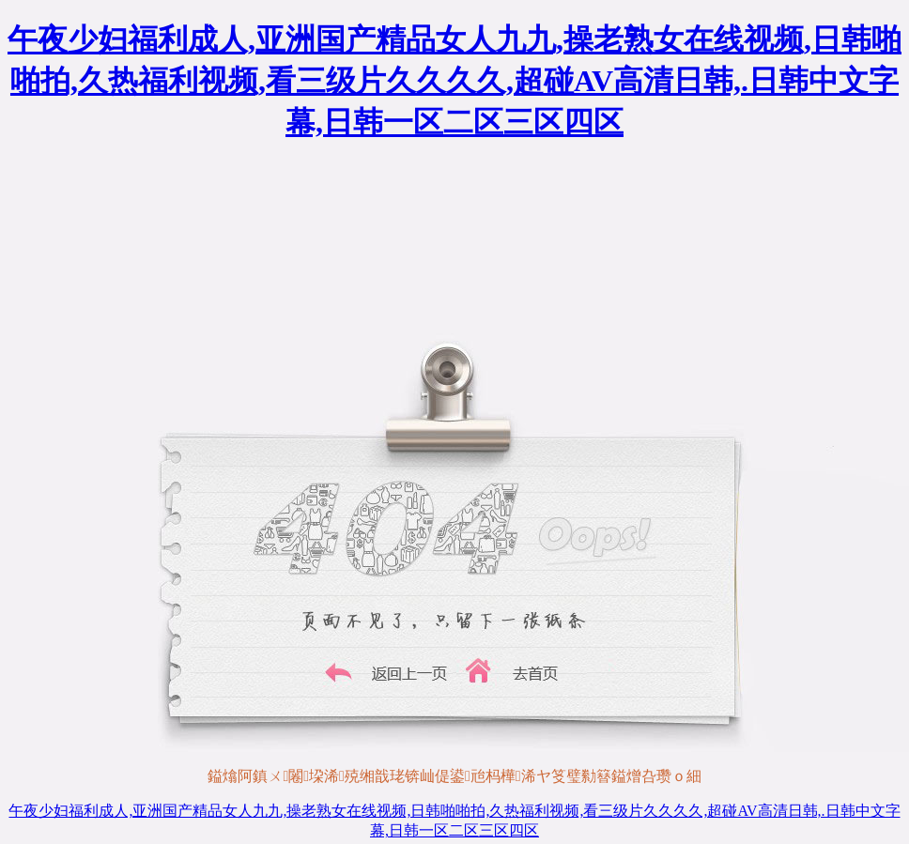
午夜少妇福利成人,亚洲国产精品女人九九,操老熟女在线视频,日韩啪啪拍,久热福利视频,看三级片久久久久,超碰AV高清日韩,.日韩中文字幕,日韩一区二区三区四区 (454, 81)
